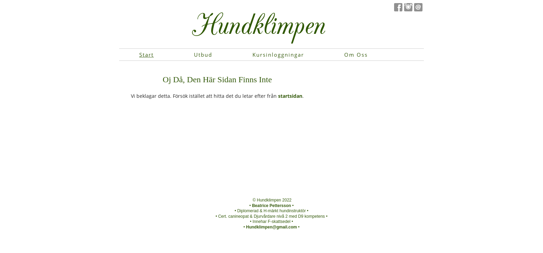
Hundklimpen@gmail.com (271, 227)
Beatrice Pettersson (271, 205)
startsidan (290, 96)
